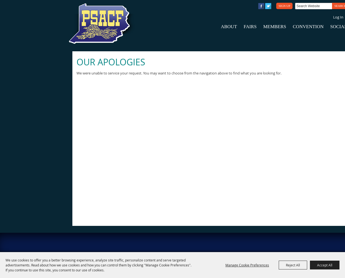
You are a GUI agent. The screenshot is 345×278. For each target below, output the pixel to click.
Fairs (250, 26)
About (229, 26)
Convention (308, 26)
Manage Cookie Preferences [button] (247, 265)
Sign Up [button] (284, 5)
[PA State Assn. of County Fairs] (101, 23)
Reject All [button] (293, 265)
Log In (338, 17)
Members (274, 26)
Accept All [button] (324, 265)
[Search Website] (313, 6)
